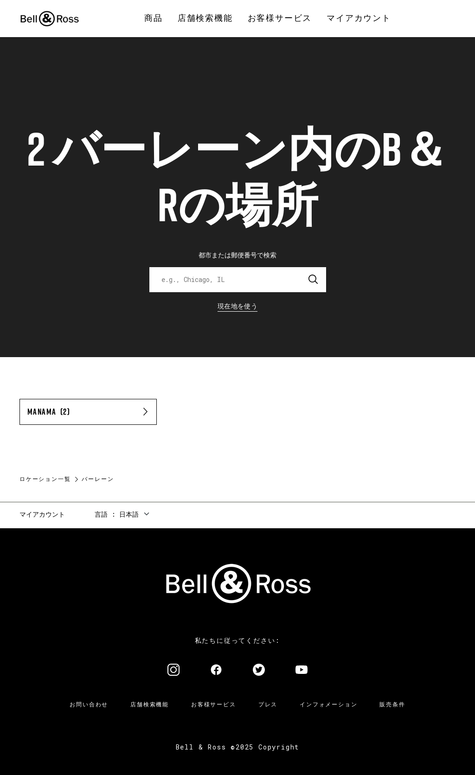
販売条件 (392, 704)
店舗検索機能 (149, 704)
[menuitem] (153, 18)
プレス (267, 704)
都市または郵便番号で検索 (237, 254)
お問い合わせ (89, 704)
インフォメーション (328, 704)
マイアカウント (42, 514)
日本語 (129, 514)
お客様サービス (213, 704)
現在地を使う (237, 305)
